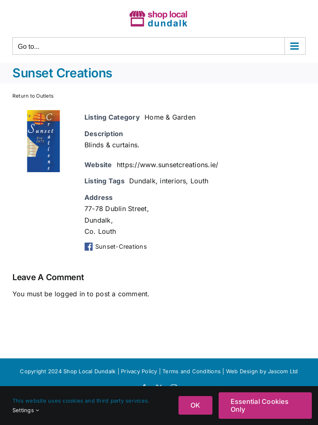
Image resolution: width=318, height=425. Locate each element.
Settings (25, 410)
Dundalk (142, 181)
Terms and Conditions (192, 371)
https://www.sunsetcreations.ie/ (167, 165)
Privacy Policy (139, 371)
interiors (173, 181)
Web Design (242, 371)
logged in (70, 294)
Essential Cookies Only (260, 405)
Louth (199, 181)
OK (195, 405)
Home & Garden (170, 117)
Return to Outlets (32, 96)
